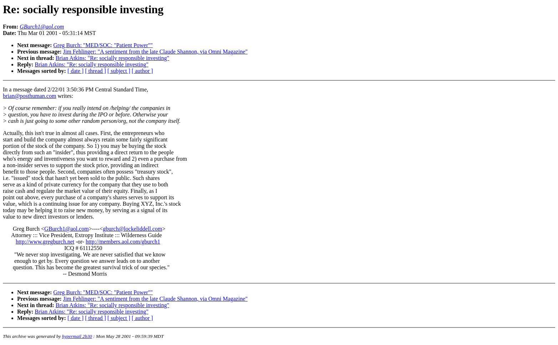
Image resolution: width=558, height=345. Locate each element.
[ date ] (75, 71)
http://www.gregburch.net (45, 242)
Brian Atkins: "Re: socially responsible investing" (112, 58)
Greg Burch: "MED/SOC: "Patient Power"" (103, 45)
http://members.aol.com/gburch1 (123, 242)
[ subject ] (118, 71)
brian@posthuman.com (29, 96)
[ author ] (142, 71)
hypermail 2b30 (77, 336)
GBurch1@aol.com (66, 229)
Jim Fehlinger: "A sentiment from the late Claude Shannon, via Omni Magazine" (155, 52)
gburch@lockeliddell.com (132, 229)
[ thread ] (95, 71)
